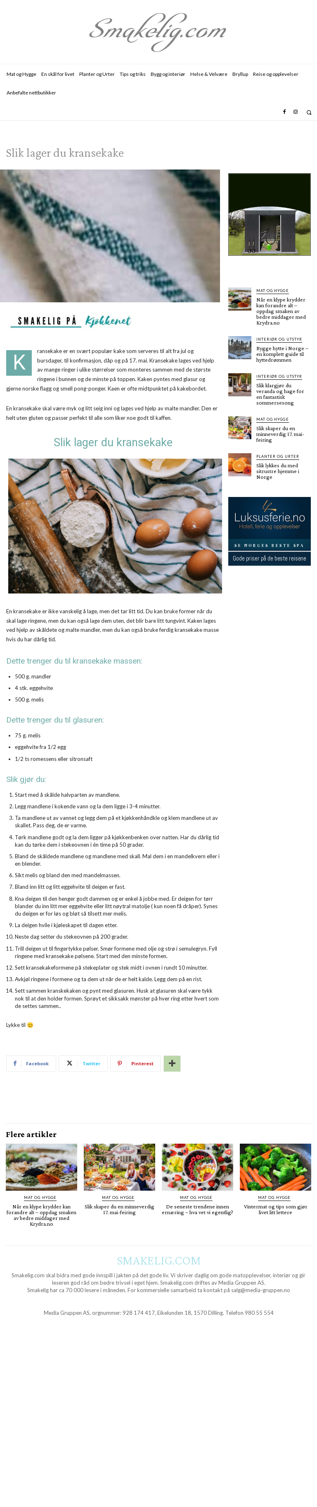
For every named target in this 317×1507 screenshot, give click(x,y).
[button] (309, 112)
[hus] (269, 262)
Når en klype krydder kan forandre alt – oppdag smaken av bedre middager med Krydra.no (281, 311)
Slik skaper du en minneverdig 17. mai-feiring (280, 434)
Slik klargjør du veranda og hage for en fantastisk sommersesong (280, 394)
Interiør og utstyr (279, 339)
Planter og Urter (277, 456)
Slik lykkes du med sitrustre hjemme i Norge (277, 471)
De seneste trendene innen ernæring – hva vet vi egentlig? (197, 1209)
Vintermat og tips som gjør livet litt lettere (276, 1209)
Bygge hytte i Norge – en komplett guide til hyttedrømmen (282, 354)
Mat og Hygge (272, 290)
